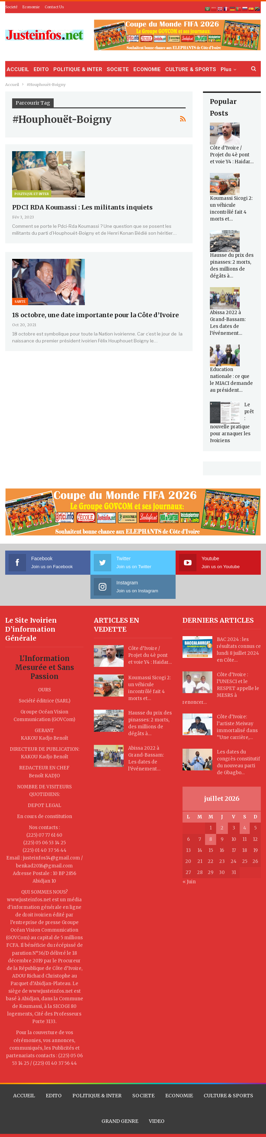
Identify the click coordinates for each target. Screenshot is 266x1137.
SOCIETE (118, 69)
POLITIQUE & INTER (77, 69)
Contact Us (54, 7)
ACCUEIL (18, 69)
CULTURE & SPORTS (190, 69)
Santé (20, 301)
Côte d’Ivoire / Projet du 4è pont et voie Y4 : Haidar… (232, 155)
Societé (11, 7)
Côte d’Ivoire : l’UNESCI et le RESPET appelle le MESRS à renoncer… (221, 688)
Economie (31, 7)
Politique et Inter (32, 194)
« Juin (189, 882)
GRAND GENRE (119, 1121)
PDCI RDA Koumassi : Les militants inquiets (82, 207)
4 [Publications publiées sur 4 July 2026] (244, 828)
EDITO (41, 69)
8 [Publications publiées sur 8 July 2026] (210, 839)
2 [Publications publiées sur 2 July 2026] (222, 828)
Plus (226, 69)
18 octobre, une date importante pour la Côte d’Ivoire (95, 315)
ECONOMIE (147, 69)
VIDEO (157, 1121)
